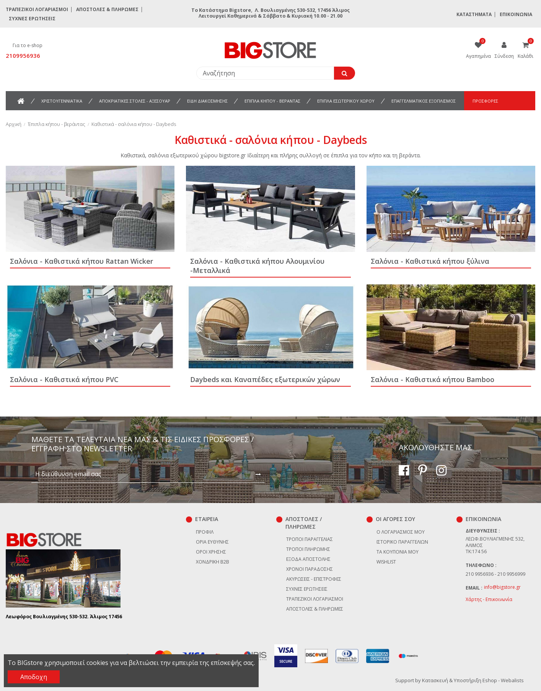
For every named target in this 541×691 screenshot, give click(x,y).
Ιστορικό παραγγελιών (402, 542)
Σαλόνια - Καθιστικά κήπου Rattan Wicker (81, 261)
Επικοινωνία (516, 14)
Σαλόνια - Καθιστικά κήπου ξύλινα (430, 261)
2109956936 (23, 55)
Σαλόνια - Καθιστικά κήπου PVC (64, 379)
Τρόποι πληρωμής (308, 549)
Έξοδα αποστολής (308, 559)
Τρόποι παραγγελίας (309, 539)
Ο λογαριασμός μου (400, 532)
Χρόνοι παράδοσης (309, 569)
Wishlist (386, 562)
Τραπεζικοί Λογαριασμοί (37, 9)
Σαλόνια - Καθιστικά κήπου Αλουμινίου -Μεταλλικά (257, 265)
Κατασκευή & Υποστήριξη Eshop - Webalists (473, 680)
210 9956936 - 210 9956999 (495, 574)
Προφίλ (204, 532)
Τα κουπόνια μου (397, 552)
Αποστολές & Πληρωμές (107, 9)
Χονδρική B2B (212, 562)
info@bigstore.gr (502, 587)
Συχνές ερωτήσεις (32, 18)
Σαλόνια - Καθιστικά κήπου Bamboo (432, 379)
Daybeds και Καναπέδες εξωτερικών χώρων (265, 379)
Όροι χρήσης (211, 552)
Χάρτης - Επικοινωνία (489, 599)
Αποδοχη (33, 677)
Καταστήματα (474, 14)
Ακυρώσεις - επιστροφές (313, 579)
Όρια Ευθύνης (212, 542)
